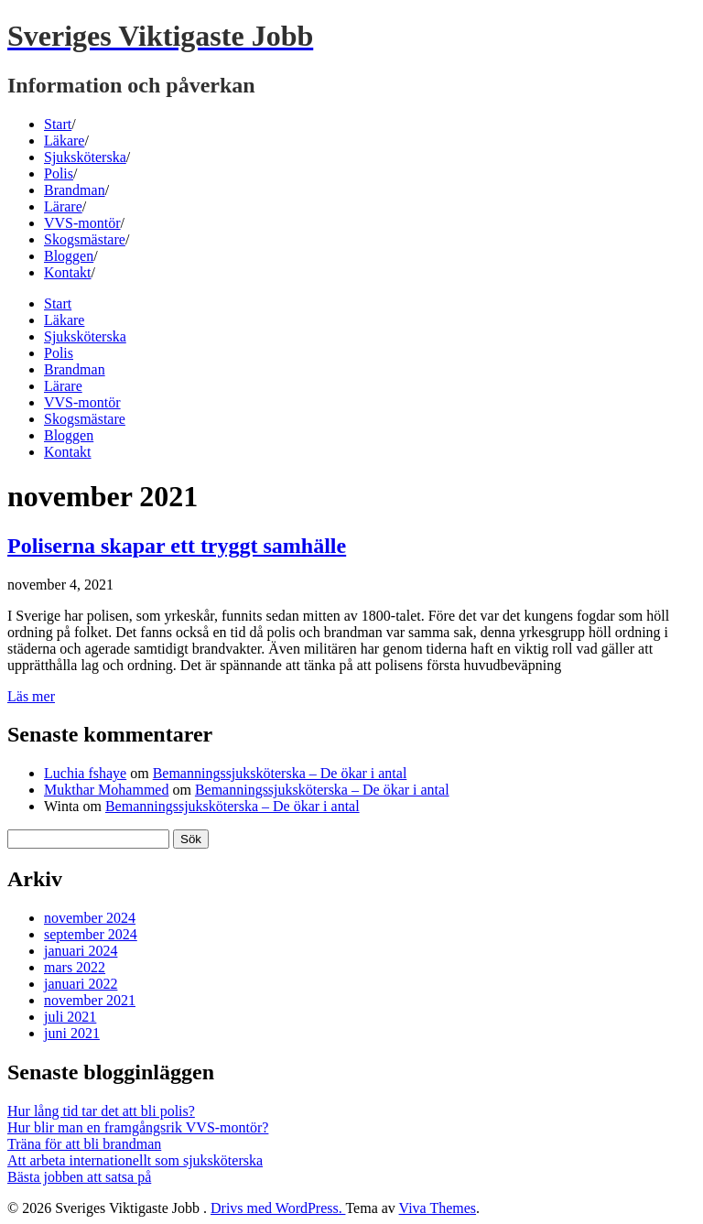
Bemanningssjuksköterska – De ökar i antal (280, 773)
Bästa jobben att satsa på (79, 1177)
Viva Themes (438, 1208)
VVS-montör (82, 223)
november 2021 (89, 1000)
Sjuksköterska (85, 157)
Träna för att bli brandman (84, 1144)
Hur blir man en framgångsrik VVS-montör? (137, 1127)
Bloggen (68, 256)
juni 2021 (72, 1033)
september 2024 (90, 934)
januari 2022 (80, 983)
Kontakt (68, 272)
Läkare (64, 140)
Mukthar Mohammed (106, 789)
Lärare (63, 206)
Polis (58, 173)
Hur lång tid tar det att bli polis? (101, 1111)
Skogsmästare (84, 239)
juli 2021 (70, 1016)
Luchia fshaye (85, 773)
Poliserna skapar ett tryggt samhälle (176, 546)
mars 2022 (74, 967)
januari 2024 (80, 951)
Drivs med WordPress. (278, 1208)
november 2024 (89, 918)
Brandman (74, 190)
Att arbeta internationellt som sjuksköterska (135, 1160)
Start (57, 124)
